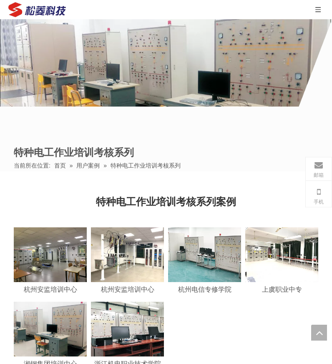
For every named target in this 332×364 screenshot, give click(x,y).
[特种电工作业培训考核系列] (166, 63)
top (319, 333)
